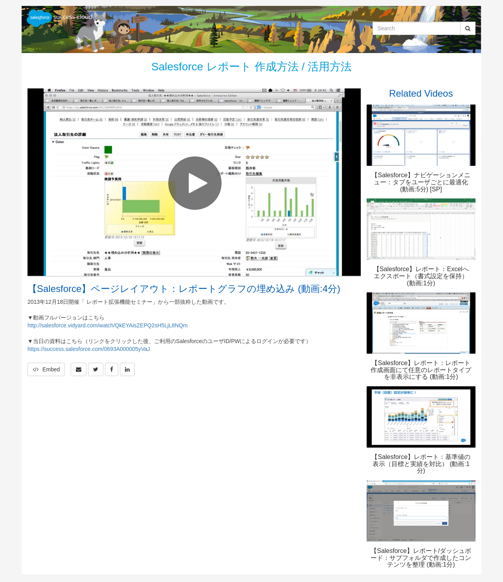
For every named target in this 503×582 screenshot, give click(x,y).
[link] (95, 369)
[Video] (194, 182)
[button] (78, 369)
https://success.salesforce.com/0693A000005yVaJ (89, 349)
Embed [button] (46, 369)
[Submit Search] (467, 28)
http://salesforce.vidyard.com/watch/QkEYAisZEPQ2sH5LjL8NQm (107, 325)
